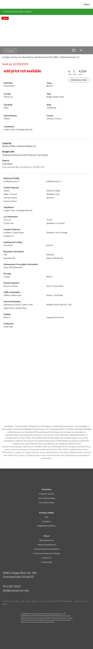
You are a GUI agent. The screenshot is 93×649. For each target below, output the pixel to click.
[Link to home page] (3, 4)
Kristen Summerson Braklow (46, 549)
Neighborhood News (46, 525)
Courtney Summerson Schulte (46, 553)
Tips (46, 517)
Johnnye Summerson (46, 544)
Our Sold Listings (46, 502)
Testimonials (46, 562)
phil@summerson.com (16, 590)
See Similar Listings (79, 80)
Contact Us (46, 557)
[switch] (73, 50)
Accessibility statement (57, 601)
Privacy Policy (31, 601)
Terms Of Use (11, 601)
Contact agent (9, 50)
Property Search (46, 493)
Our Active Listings (46, 498)
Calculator (46, 521)
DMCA (78, 601)
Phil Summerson (46, 540)
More (86, 4)
